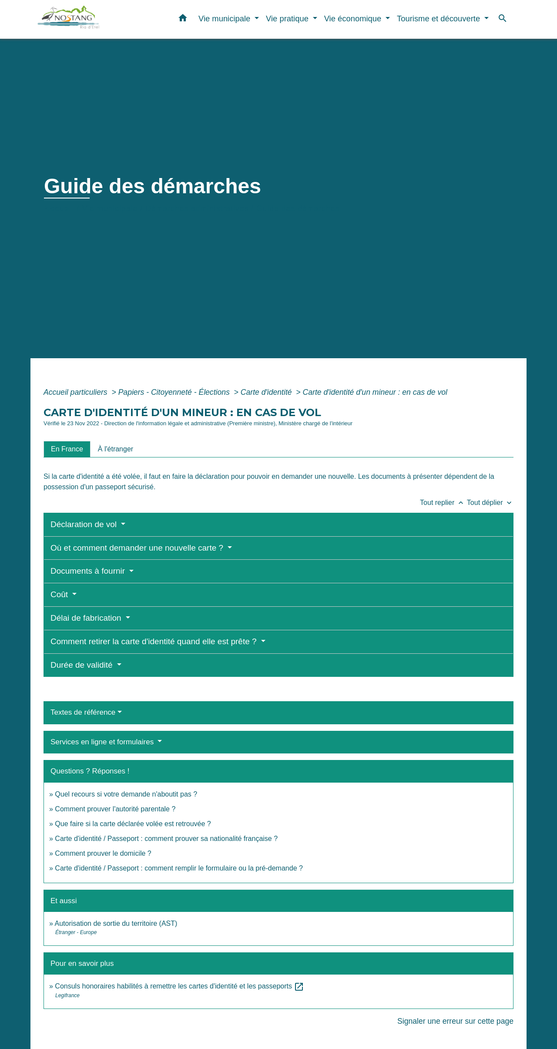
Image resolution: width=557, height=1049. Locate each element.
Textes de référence (82, 712)
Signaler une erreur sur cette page (455, 1021)
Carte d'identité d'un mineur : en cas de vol (375, 392)
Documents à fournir (88, 570)
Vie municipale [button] (225, 18)
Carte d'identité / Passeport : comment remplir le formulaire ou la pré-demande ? (179, 868)
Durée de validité (82, 664)
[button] (183, 19)
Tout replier (443, 502)
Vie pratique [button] (288, 18)
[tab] (67, 449)
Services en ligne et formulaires (103, 742)
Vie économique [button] (354, 18)
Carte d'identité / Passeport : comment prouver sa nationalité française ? (166, 838)
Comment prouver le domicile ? (103, 853)
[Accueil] (91, 19)
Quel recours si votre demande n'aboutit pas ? (126, 794)
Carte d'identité (267, 392)
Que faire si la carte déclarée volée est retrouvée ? (133, 823)
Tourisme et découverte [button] (439, 18)
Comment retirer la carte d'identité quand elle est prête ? (154, 641)
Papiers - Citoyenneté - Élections (175, 392)
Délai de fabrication (87, 617)
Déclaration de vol (84, 524)
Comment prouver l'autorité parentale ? (115, 809)
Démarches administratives (196, 208)
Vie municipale (110, 208)
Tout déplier (490, 502)
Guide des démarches (297, 208)
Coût (60, 594)
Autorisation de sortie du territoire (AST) (115, 923)
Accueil (59, 208)
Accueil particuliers (77, 392)
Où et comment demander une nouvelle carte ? (137, 547)
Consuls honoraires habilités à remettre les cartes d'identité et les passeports (179, 986)
